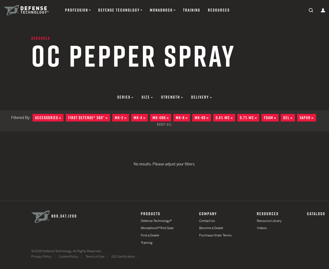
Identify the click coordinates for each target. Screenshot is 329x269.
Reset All (164, 124)
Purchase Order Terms (215, 235)
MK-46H (162, 118)
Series (125, 97)
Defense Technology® (156, 221)
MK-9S (203, 118)
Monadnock (161, 10)
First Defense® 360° (89, 118)
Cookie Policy (68, 256)
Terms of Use (94, 256)
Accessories (49, 118)
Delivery (201, 97)
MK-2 (122, 118)
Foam (271, 118)
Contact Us (207, 221)
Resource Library (269, 221)
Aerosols (40, 38)
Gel (289, 118)
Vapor (308, 118)
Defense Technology (119, 10)
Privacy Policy (41, 256)
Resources (219, 10)
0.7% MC (249, 118)
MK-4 (141, 118)
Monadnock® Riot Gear (157, 228)
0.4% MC (225, 118)
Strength (172, 97)
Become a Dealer (211, 228)
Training (191, 10)
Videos (262, 228)
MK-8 (183, 118)
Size (147, 97)
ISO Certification (123, 256)
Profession (76, 10)
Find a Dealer (150, 235)
